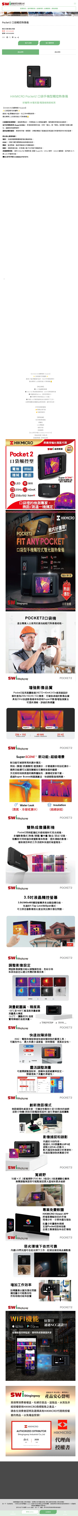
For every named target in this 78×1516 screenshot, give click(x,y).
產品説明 (20, 52)
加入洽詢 (28, 43)
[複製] (18, 37)
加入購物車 (50, 43)
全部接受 (48, 1512)
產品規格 (57, 52)
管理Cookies (30, 1512)
